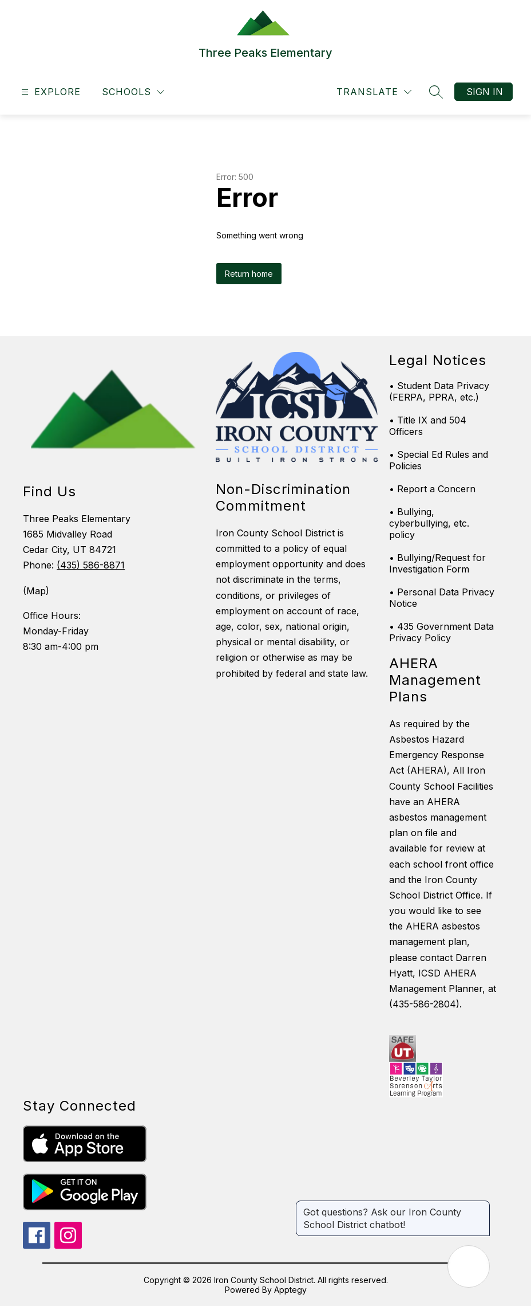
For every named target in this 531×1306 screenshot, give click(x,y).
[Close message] (480, 1206)
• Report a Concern (432, 489)
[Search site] (436, 92)
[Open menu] (49, 92)
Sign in (484, 91)
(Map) (36, 591)
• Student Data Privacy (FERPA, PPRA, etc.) (439, 391)
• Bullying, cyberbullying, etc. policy (429, 523)
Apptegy (290, 1290)
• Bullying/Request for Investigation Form (437, 563)
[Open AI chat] (468, 1266)
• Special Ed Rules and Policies (438, 460)
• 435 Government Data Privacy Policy (441, 632)
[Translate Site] (374, 92)
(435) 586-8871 (91, 565)
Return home (249, 274)
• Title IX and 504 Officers (427, 425)
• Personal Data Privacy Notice (441, 597)
